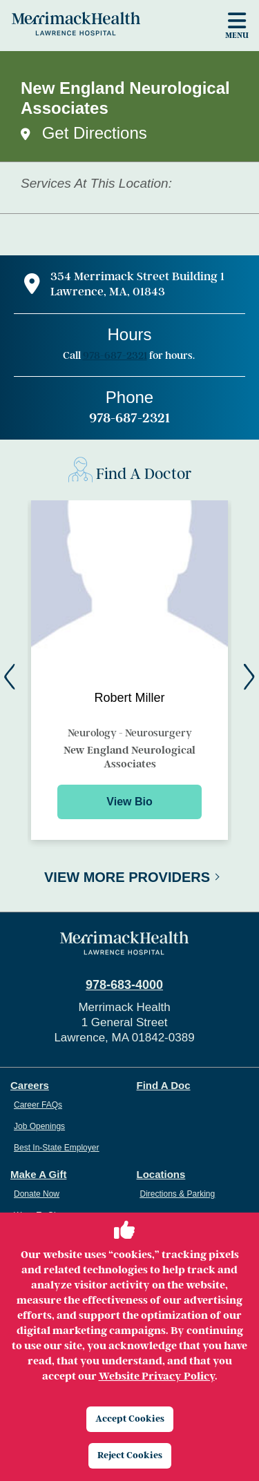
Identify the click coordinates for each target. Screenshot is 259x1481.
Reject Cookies (129, 1455)
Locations (161, 1174)
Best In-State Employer (56, 1148)
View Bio (129, 801)
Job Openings (39, 1126)
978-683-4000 (124, 985)
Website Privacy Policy (157, 1376)
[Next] (249, 677)
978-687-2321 (115, 355)
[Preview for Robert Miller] (129, 670)
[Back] (9, 677)
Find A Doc (164, 1085)
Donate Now (36, 1194)
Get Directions (94, 133)
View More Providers (127, 877)
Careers (29, 1085)
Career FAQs (38, 1105)
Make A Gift (38, 1174)
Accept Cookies (129, 1418)
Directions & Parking (177, 1194)
